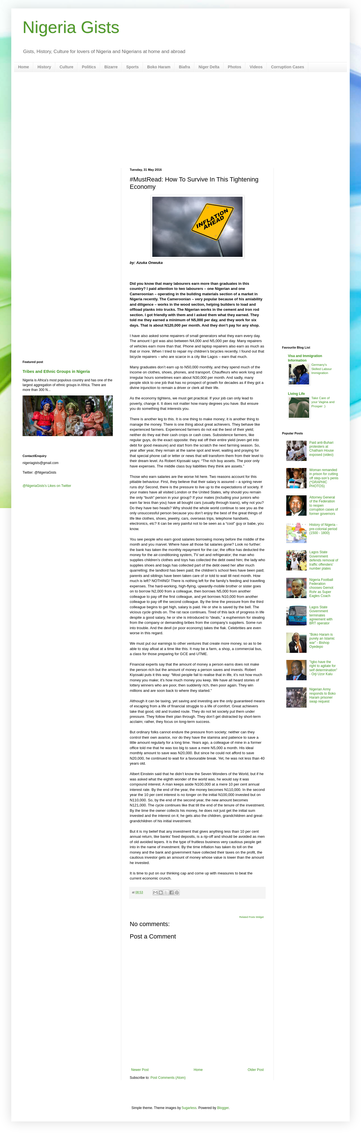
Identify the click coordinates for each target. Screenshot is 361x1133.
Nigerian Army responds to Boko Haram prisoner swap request (322, 695)
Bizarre (111, 67)
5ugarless (189, 1108)
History (44, 67)
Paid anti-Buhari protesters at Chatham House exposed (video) (321, 449)
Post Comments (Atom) (168, 1078)
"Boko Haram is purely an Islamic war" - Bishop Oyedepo (322, 641)
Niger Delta (209, 67)
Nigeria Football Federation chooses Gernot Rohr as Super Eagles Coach (321, 588)
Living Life (296, 394)
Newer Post (140, 1070)
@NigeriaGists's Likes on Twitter (47, 486)
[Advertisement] (180, 119)
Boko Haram (158, 67)
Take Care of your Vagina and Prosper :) (322, 402)
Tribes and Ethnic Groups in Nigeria (56, 371)
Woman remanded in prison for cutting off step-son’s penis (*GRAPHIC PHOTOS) (323, 478)
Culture (66, 67)
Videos (256, 67)
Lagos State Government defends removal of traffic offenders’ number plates (323, 560)
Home (23, 67)
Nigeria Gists (71, 27)
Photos (234, 67)
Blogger (223, 1108)
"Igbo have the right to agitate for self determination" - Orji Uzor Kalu (323, 668)
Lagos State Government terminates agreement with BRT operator (321, 615)
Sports (132, 67)
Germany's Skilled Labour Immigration (321, 369)
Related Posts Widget (251, 917)
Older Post (256, 1070)
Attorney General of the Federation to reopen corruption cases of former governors (323, 505)
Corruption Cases (287, 67)
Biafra (184, 67)
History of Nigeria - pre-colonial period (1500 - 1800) (323, 529)
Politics (89, 67)
